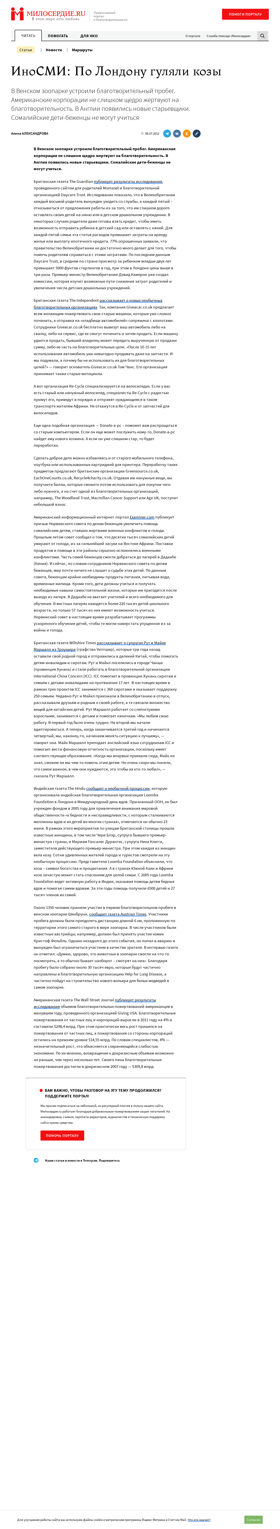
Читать (28, 35)
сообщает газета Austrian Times (117, 914)
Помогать (58, 35)
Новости (54, 49)
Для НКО (89, 35)
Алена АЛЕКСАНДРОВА (29, 133)
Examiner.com (142, 517)
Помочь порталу (62, 1135)
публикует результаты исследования (128, 181)
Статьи (25, 49)
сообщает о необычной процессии (118, 788)
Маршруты (82, 49)
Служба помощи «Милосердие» (229, 36)
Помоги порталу (245, 14)
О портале (193, 36)
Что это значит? (199, 1520)
